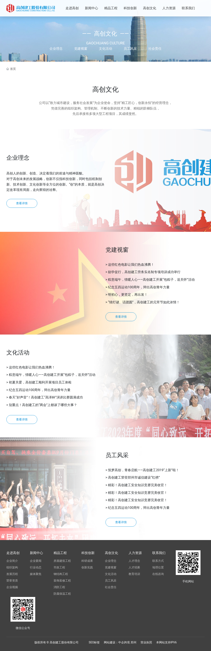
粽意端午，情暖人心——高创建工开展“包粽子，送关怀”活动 (151, 280)
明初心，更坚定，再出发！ (128, 295)
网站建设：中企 (114, 642)
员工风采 (130, 49)
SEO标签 (94, 642)
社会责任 (155, 49)
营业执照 (146, 642)
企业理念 (56, 49)
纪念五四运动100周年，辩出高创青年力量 (139, 287)
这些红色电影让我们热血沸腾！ (131, 265)
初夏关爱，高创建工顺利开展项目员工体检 (40, 382)
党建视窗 (80, 49)
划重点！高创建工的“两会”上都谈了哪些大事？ (43, 405)
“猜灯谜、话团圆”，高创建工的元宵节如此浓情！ (143, 302)
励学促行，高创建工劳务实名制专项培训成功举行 (144, 272)
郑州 (133, 642)
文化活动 (105, 49)
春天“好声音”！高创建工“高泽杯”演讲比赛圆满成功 (46, 397)
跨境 (127, 642)
